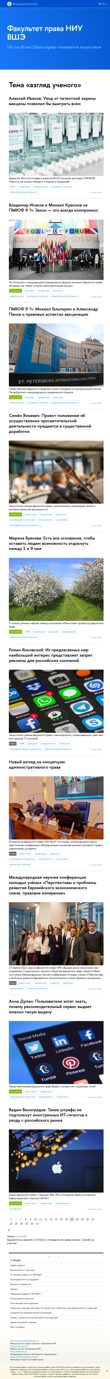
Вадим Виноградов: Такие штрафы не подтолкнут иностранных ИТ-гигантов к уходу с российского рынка (48, 1115)
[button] (49, 1256)
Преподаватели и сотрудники (24, 1279)
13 (51, 1219)
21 (92, 1219)
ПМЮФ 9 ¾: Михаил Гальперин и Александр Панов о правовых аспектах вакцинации (53, 311)
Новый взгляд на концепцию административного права (37, 764)
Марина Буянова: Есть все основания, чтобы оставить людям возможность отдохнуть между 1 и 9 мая (52, 543)
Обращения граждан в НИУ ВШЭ (25, 1293)
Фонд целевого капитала (22, 1298)
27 (37, 1223)
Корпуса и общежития (20, 1284)
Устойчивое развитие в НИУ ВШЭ (26, 1274)
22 (11, 1223)
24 (21, 1223)
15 (61, 1219)
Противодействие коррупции (24, 1303)
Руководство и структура (22, 1270)
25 (26, 1223)
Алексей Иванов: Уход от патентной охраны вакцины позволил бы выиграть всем (52, 101)
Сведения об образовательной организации (31, 1312)
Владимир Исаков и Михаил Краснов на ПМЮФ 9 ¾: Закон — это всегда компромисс (53, 207)
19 (82, 1219)
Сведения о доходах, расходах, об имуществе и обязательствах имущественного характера (53, 1308)
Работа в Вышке (17, 1327)
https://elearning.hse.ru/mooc (24, 1356)
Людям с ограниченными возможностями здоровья (34, 1317)
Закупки (14, 1289)
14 (56, 1219)
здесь (67, 1369)
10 (35, 1219)
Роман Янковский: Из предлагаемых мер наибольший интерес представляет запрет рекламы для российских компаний (51, 655)
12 (46, 1219)
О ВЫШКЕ (15, 1260)
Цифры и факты (17, 1265)
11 (40, 1219)
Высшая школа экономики (25, 3)
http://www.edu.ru (18, 1351)
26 (32, 1223)
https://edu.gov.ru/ (19, 1346)
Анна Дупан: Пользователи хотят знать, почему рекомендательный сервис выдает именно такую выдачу (50, 1006)
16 (66, 1219)
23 (16, 1223)
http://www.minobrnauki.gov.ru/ (24, 1340)
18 (77, 1219)
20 (87, 1219)
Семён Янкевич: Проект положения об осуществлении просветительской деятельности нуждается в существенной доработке (50, 423)
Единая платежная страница (23, 1322)
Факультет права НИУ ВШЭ (45, 32)
